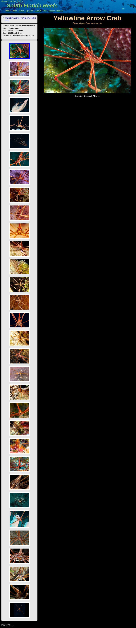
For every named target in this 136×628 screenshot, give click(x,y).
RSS (45, 11)
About (38, 11)
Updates (29, 11)
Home (8, 11)
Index (21, 11)
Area (15, 11)
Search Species (56, 11)
